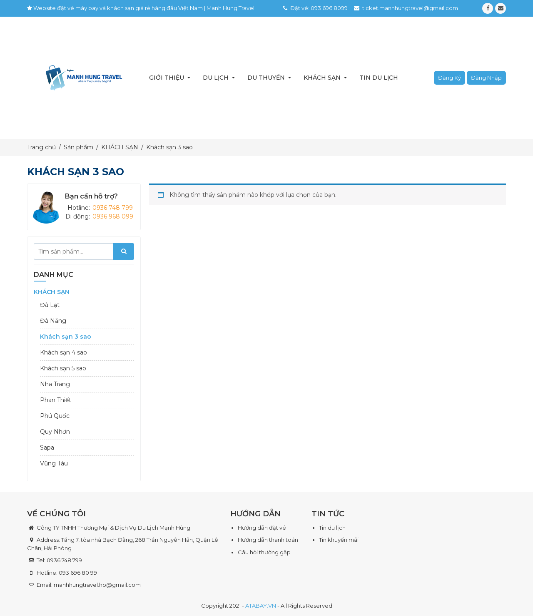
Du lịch (216, 77)
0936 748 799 (112, 207)
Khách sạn (322, 77)
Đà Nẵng (53, 320)
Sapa (47, 447)
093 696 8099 (329, 8)
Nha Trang (55, 384)
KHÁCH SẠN (52, 292)
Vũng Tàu (54, 463)
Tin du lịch (378, 77)
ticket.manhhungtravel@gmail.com (410, 8)
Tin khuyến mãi (339, 539)
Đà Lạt (50, 305)
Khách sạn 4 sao (63, 352)
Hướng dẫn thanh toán (268, 539)
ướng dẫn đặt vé (264, 527)
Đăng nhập (486, 77)
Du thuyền (266, 77)
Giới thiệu (166, 77)
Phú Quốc (55, 416)
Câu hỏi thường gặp (264, 552)
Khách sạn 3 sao (65, 336)
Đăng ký (449, 77)
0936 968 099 (112, 216)
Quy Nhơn (55, 431)
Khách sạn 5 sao (63, 368)
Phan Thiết (55, 400)
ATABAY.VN (260, 605)
